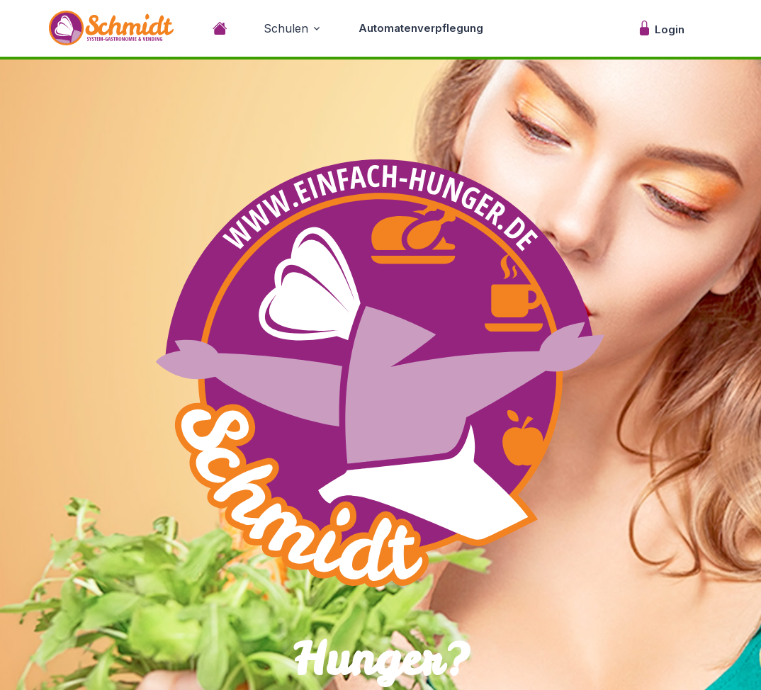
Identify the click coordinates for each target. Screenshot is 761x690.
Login (660, 28)
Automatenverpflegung (421, 28)
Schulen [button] (286, 28)
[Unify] (111, 28)
